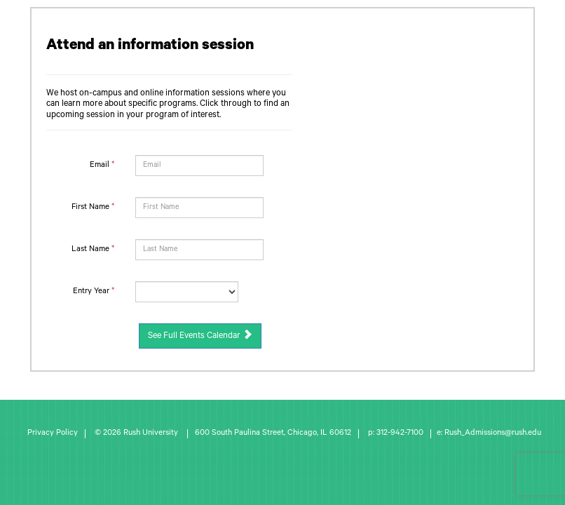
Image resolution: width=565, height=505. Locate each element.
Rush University (151, 433)
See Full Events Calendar (200, 335)
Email (102, 165)
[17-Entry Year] (186, 291)
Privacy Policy (52, 433)
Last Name (93, 250)
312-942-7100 (399, 433)
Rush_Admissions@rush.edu (492, 433)
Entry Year (93, 292)
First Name (93, 208)
